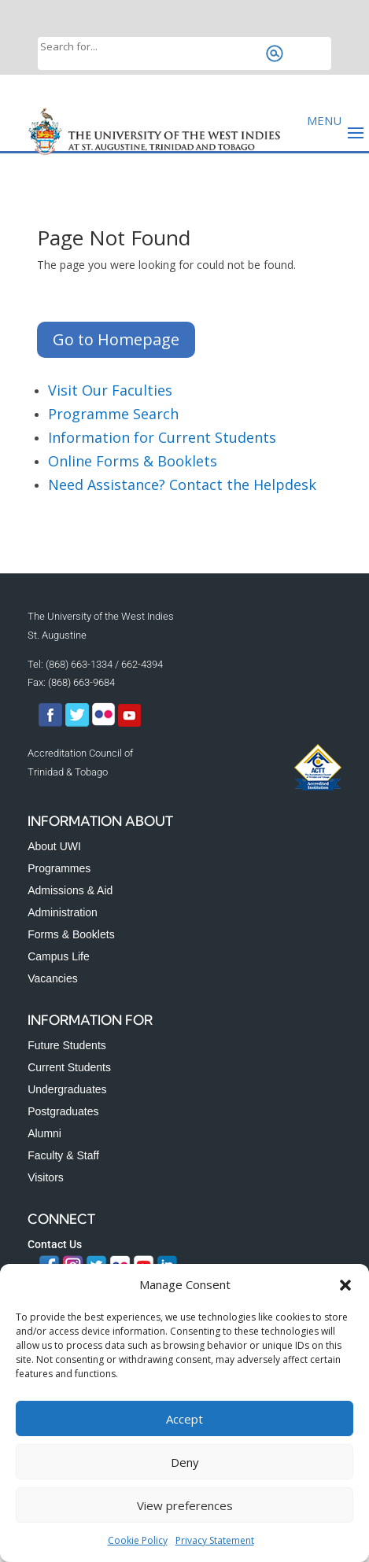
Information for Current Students (162, 437)
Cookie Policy (138, 1540)
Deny (185, 1462)
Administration (63, 912)
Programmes (59, 868)
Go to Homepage (116, 339)
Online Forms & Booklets (132, 460)
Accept (184, 1419)
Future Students (67, 1045)
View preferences (185, 1505)
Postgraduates (63, 1111)
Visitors (46, 1177)
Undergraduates (67, 1089)
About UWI (54, 846)
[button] (345, 1285)
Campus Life (59, 956)
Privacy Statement (214, 1540)
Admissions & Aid (70, 890)
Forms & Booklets (71, 934)
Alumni (44, 1133)
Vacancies (53, 978)
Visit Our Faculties (110, 390)
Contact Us (55, 1244)
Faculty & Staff (63, 1155)
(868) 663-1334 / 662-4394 (104, 664)
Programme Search (113, 413)
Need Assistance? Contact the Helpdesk (182, 484)
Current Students (69, 1067)
